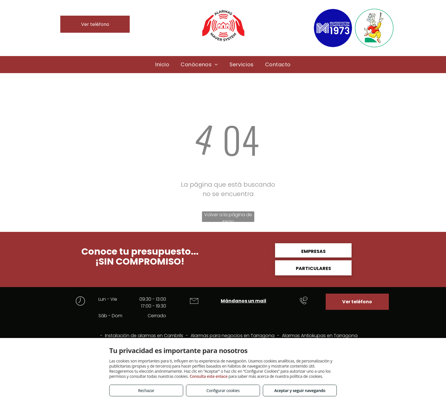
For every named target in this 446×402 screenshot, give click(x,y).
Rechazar (146, 390)
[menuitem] (162, 64)
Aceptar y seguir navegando (299, 390)
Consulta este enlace (209, 376)
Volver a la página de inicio (228, 216)
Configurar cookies (223, 390)
